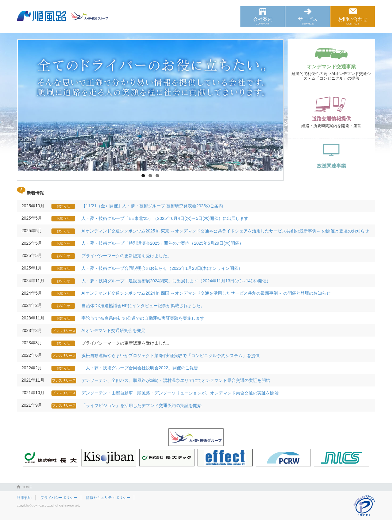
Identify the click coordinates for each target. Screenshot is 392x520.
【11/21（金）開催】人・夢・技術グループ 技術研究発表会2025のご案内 (152, 205)
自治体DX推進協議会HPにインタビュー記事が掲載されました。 (143, 305)
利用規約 (24, 498)
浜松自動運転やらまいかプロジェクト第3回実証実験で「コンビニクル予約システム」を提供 (170, 355)
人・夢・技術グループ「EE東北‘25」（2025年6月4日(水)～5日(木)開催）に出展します (164, 218)
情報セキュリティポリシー (108, 498)
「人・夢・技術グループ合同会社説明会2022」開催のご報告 (139, 367)
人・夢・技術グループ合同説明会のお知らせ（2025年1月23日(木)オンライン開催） (162, 268)
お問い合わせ (352, 21)
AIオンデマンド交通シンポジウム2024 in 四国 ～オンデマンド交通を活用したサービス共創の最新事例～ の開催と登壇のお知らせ (205, 293)
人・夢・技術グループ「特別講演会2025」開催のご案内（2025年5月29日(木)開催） (162, 243)
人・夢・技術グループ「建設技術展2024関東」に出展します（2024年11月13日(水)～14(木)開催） (176, 280)
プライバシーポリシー (58, 498)
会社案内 (262, 21)
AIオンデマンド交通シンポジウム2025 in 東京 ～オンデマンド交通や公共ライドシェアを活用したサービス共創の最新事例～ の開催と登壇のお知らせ (225, 230)
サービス (307, 21)
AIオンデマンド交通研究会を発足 (113, 330)
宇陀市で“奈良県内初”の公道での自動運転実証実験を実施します (142, 318)
